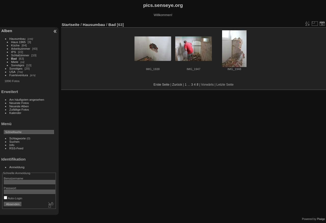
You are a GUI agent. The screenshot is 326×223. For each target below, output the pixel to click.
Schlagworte (17, 138)
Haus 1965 (18, 42)
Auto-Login (13, 198)
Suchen (14, 141)
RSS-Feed (16, 148)
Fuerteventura (18, 75)
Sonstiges (17, 65)
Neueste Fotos (19, 102)
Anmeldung (17, 167)
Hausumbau (17, 38)
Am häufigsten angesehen (26, 99)
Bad (14, 58)
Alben (6, 31)
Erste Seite (162, 84)
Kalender (15, 112)
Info (12, 145)
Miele (14, 61)
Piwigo (321, 218)
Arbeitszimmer (20, 48)
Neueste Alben (19, 106)
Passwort (10, 188)
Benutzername (13, 178)
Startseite (70, 24)
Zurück (177, 84)
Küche (15, 45)
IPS (13, 52)
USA (12, 71)
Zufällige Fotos (19, 109)
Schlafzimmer (20, 55)
